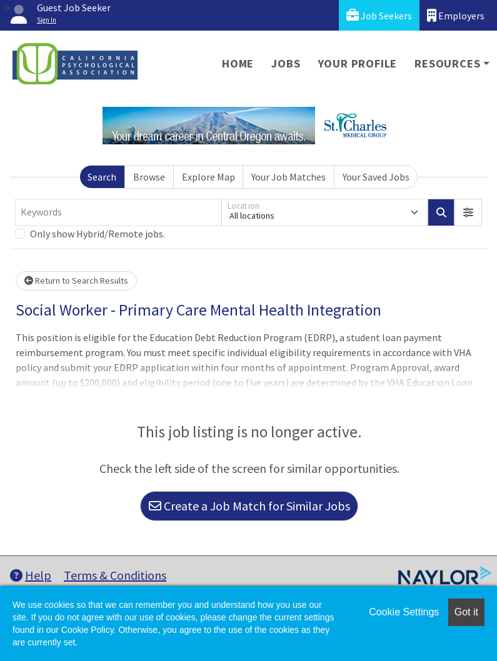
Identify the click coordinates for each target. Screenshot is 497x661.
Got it (466, 612)
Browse (149, 177)
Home (238, 63)
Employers (455, 15)
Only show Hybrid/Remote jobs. (97, 233)
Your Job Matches (288, 177)
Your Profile (358, 63)
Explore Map (208, 177)
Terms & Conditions (115, 575)
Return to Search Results (76, 280)
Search (102, 177)
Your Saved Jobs (376, 177)
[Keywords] (118, 212)
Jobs (285, 63)
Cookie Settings (404, 612)
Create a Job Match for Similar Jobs (249, 506)
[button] (468, 212)
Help (30, 575)
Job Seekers (379, 15)
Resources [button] (447, 63)
